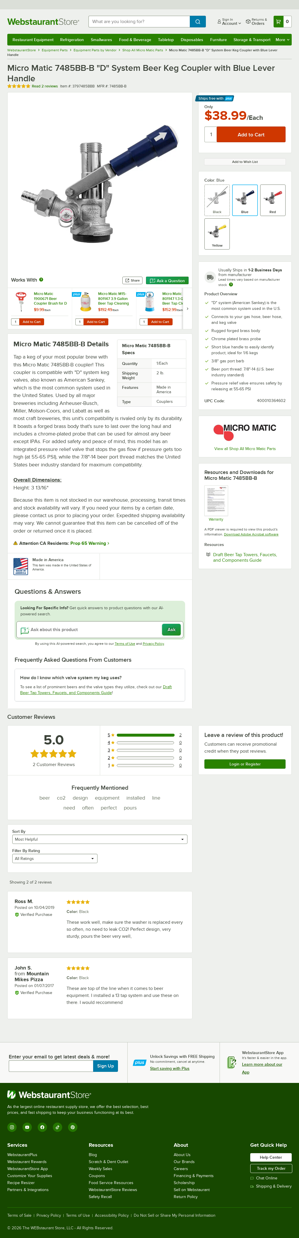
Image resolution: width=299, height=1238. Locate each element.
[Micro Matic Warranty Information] (215, 503)
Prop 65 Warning (88, 543)
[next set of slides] (187, 308)
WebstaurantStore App (27, 1169)
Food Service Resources (111, 1183)
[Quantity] (211, 134)
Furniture (218, 39)
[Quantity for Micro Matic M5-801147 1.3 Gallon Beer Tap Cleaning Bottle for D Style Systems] (144, 321)
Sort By (18, 831)
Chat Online (263, 1178)
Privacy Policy (153, 644)
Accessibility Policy (112, 1216)
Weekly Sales (100, 1169)
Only (208, 106)
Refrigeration (72, 39)
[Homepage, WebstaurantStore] (43, 21)
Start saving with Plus (170, 1068)
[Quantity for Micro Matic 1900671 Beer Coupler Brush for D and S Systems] (15, 321)
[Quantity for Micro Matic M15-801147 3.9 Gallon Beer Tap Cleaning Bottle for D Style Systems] (79, 321)
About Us (182, 1155)
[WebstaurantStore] (80, 1094)
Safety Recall (100, 1197)
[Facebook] (42, 1127)
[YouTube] (27, 1127)
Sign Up (105, 1066)
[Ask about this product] (100, 629)
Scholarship (184, 1183)
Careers (181, 1169)
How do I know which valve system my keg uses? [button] (70, 677)
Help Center (271, 1157)
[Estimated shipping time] (231, 284)
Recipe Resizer (21, 1183)
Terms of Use (125, 644)
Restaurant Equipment (33, 39)
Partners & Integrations (28, 1190)
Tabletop (166, 39)
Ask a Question (167, 280)
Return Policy (186, 1197)
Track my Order (271, 1168)
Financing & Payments (194, 1176)
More (282, 39)
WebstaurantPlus (22, 1155)
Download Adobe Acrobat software (251, 534)
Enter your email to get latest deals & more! (59, 1057)
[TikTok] (57, 1127)
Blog (93, 1155)
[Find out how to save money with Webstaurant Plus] (77, 294)
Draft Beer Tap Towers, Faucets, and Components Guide (249, 557)
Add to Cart (32, 322)
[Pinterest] (72, 1127)
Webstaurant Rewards (27, 1162)
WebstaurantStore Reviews (113, 1190)
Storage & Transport (252, 39)
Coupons (97, 1176)
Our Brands (184, 1162)
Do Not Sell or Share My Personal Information (174, 1216)
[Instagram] (12, 1127)
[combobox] (139, 21)
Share (132, 280)
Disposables (192, 39)
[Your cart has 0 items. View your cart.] (283, 21)
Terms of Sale (19, 1216)
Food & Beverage (135, 39)
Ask (171, 629)
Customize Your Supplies (29, 1176)
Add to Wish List (245, 162)
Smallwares (101, 39)
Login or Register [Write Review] (245, 764)
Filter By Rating (26, 851)
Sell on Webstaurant (192, 1190)
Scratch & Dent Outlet (108, 1162)
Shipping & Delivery (271, 1186)
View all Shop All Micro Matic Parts (245, 449)
